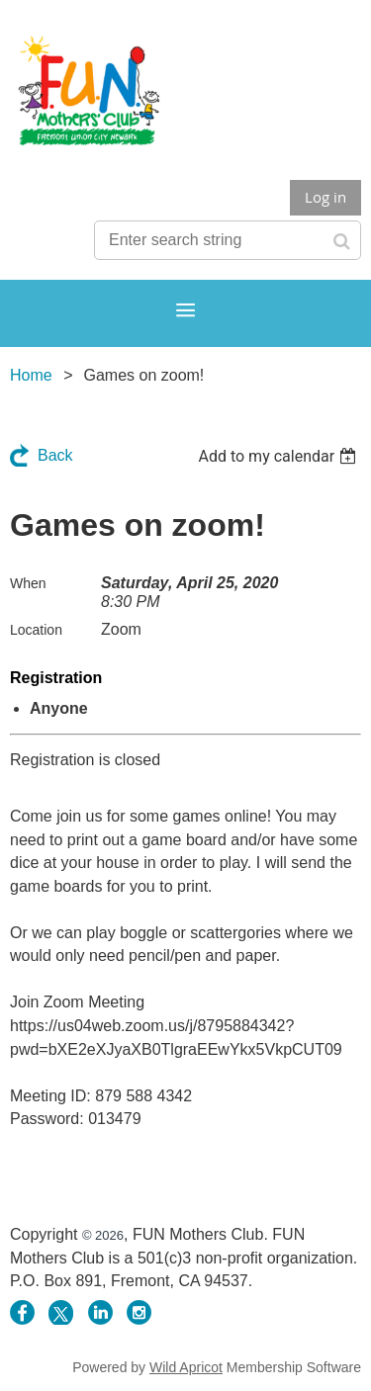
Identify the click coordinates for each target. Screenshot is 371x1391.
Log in (325, 197)
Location (36, 630)
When (28, 583)
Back (55, 455)
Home (31, 375)
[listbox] (279, 456)
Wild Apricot (186, 1367)
